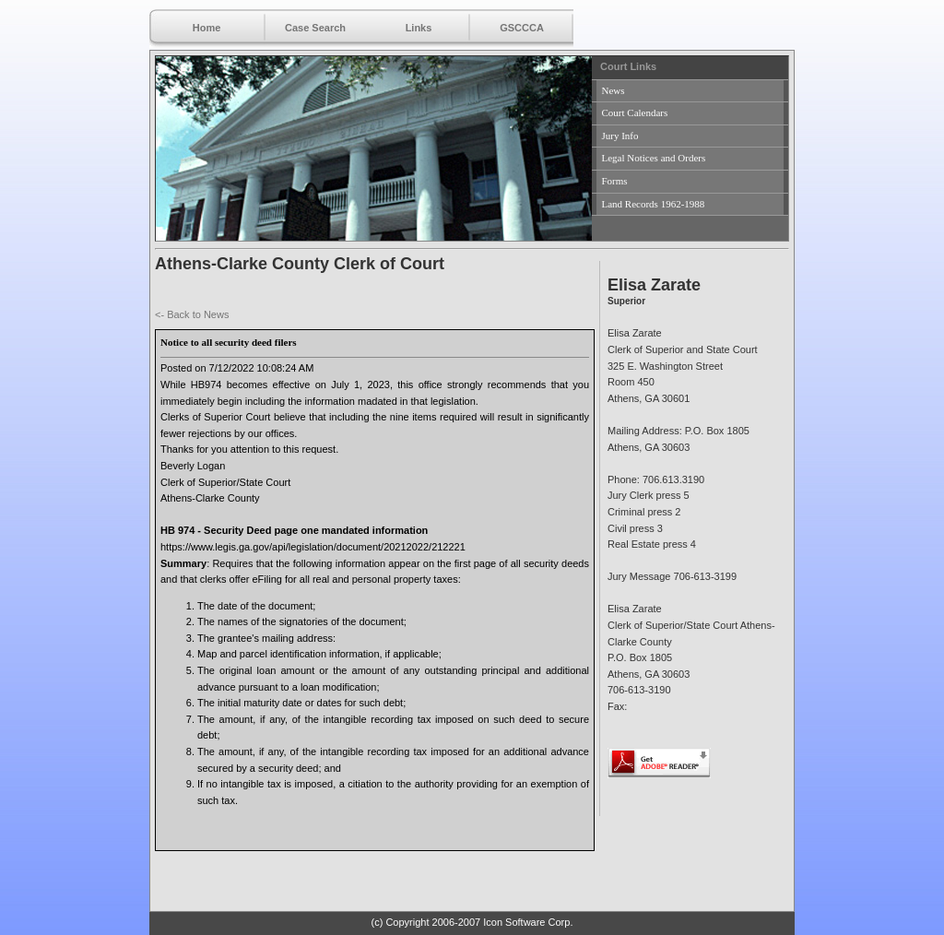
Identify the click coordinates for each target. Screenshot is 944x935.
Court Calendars (635, 112)
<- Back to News (192, 314)
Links (419, 27)
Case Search (315, 27)
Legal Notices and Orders (654, 157)
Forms (615, 180)
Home (207, 27)
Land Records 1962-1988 (653, 203)
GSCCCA (522, 27)
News (613, 90)
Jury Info (620, 135)
